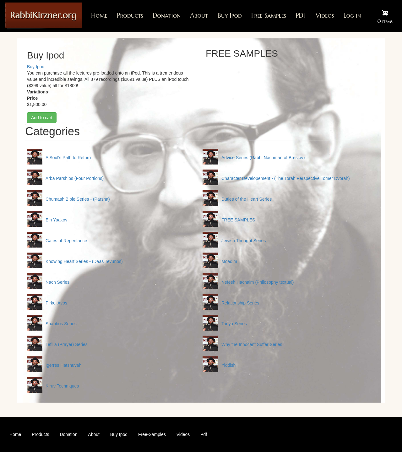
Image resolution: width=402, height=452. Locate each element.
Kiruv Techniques (62, 385)
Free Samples (268, 16)
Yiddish (228, 365)
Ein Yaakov (57, 219)
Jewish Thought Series (243, 240)
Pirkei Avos (56, 302)
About (199, 16)
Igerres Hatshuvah (63, 365)
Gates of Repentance (66, 240)
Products (130, 16)
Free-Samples (152, 434)
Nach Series (57, 282)
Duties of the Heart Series (246, 199)
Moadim (229, 261)
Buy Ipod (229, 16)
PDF (301, 16)
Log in (352, 16)
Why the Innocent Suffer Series (251, 344)
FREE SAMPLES (238, 219)
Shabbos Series (61, 323)
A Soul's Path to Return (68, 157)
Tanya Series (234, 323)
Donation (167, 16)
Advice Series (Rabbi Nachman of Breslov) (263, 157)
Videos (325, 16)
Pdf (203, 434)
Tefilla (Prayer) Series (67, 344)
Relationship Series (240, 302)
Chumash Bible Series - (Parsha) (78, 199)
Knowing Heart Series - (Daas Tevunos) (84, 261)
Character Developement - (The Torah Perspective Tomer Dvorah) (285, 178)
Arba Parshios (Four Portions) (75, 178)
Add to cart (41, 117)
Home (99, 16)
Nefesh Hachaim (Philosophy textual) (257, 282)
